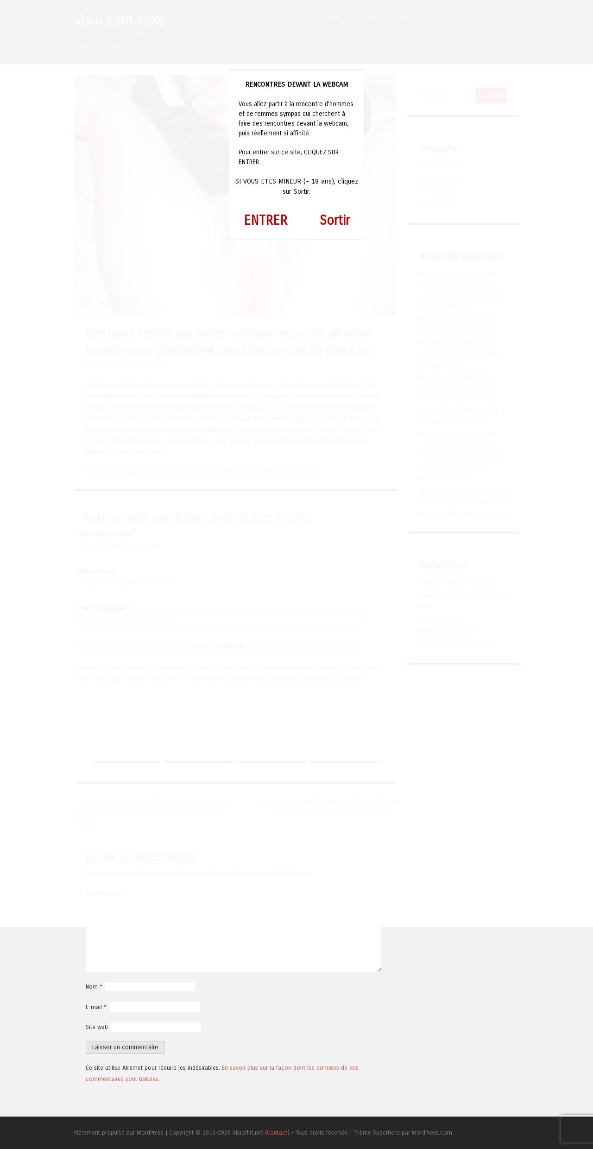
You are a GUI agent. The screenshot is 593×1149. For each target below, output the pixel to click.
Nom (94, 986)
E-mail (96, 1006)
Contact (277, 1132)
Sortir (335, 221)
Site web (97, 1026)
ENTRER (265, 221)
